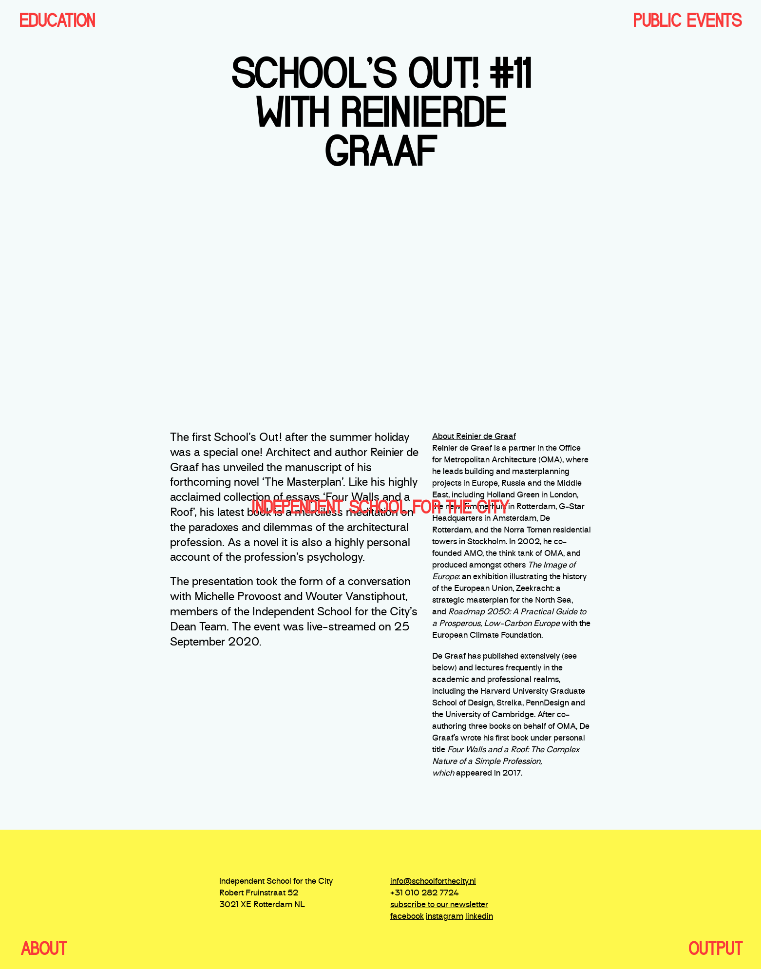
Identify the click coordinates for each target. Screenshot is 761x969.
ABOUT (43, 948)
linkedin (479, 917)
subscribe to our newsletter (439, 905)
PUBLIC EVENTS (687, 20)
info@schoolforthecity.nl (433, 882)
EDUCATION (57, 20)
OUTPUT (715, 948)
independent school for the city (380, 507)
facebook (407, 917)
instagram (444, 917)
